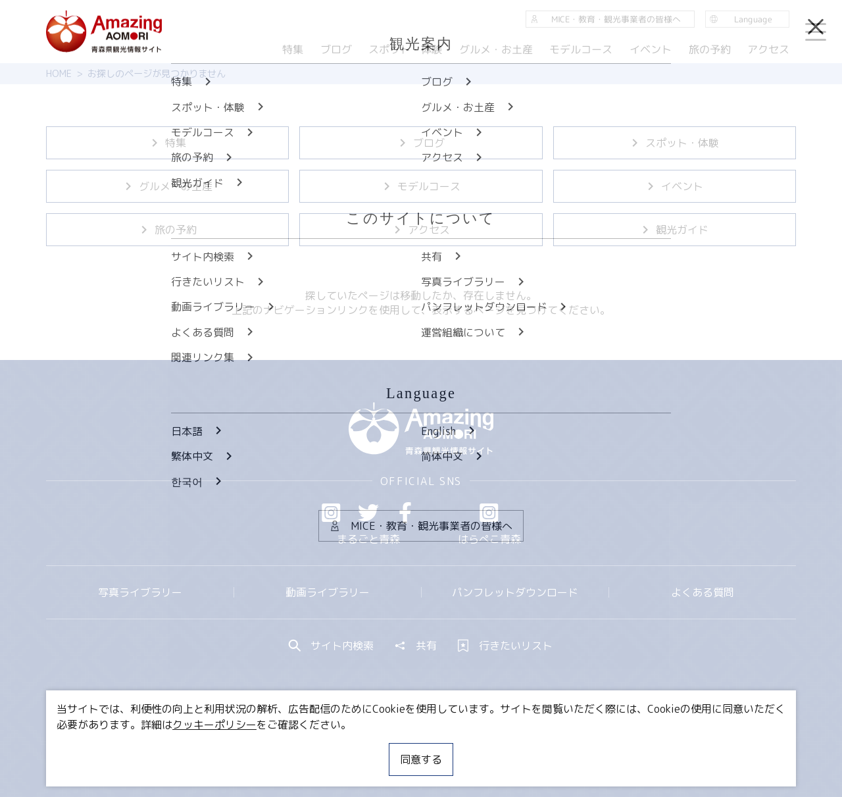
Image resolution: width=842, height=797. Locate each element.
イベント (674, 186)
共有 (416, 645)
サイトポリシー (470, 747)
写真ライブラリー (140, 592)
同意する (421, 759)
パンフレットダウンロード (515, 592)
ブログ (421, 143)
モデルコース (421, 186)
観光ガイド (674, 229)
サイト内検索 (331, 645)
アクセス (421, 229)
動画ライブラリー (327, 592)
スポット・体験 (674, 143)
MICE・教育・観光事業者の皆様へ (331, 747)
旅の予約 (168, 229)
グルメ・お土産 (167, 186)
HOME (59, 73)
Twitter (368, 512)
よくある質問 (702, 592)
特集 (167, 143)
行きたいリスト (505, 645)
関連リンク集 (559, 747)
